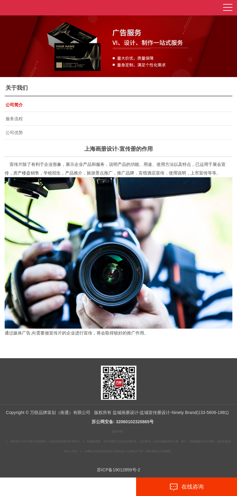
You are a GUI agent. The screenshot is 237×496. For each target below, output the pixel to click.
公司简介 (14, 104)
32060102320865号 (135, 421)
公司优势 (14, 132)
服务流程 (14, 118)
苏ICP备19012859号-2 (118, 469)
